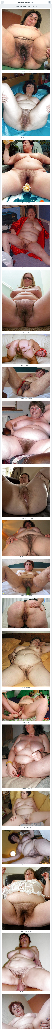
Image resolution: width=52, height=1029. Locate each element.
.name (26, 2)
